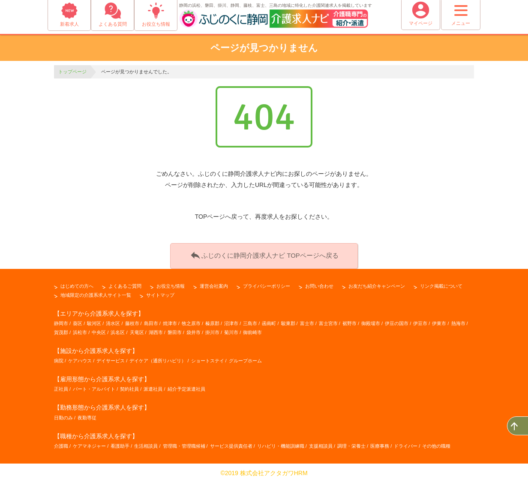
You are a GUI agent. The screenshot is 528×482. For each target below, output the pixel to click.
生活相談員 (146, 445)
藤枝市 (132, 322)
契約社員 (129, 388)
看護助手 (120, 445)
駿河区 (94, 322)
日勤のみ (63, 416)
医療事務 (379, 445)
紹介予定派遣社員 (186, 388)
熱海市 (458, 322)
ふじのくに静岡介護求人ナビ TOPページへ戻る (264, 255)
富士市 (307, 322)
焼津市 (170, 322)
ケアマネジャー (89, 445)
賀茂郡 (61, 331)
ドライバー (405, 445)
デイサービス (110, 359)
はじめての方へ (76, 285)
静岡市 (61, 322)
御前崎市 (252, 331)
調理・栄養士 (351, 445)
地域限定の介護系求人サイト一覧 (95, 294)
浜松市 (80, 331)
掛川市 (212, 331)
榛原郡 (212, 322)
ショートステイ (207, 359)
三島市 (250, 322)
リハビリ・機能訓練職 (280, 445)
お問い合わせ (319, 285)
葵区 (77, 322)
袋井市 (193, 331)
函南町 (269, 322)
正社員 (61, 388)
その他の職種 (436, 445)
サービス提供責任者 (231, 445)
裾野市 (349, 322)
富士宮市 (328, 322)
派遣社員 (153, 388)
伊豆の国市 (396, 322)
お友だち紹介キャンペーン (376, 285)
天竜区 (137, 331)
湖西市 (156, 331)
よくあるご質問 (124, 285)
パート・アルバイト (94, 388)
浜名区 (118, 331)
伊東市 (439, 322)
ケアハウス (80, 359)
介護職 (61, 445)
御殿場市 (370, 322)
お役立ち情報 (170, 285)
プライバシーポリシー (266, 285)
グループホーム (245, 359)
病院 (58, 359)
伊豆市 (420, 322)
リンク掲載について (441, 285)
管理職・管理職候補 (184, 445)
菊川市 (231, 331)
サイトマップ (160, 294)
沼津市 (231, 322)
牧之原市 (191, 322)
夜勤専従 (87, 416)
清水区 (113, 322)
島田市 (151, 322)
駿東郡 (288, 322)
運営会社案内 (214, 285)
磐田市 (175, 331)
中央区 (99, 331)
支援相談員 (321, 445)
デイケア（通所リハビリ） (157, 359)
